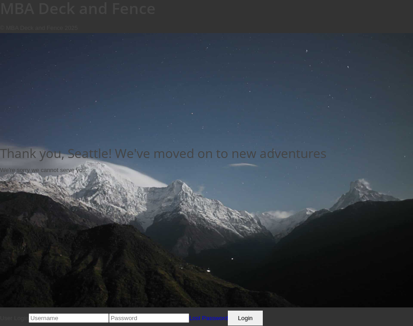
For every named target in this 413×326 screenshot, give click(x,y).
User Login (14, 318)
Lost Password (208, 318)
